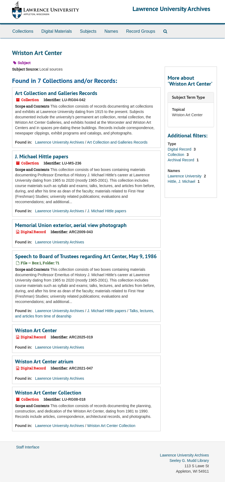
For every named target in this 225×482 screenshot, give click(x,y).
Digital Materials (56, 31)
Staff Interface (27, 447)
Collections (22, 31)
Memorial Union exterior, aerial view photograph (71, 225)
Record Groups (140, 31)
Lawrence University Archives (171, 9)
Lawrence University (185, 176)
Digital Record (180, 149)
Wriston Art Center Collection (48, 392)
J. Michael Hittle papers (41, 156)
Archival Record (181, 160)
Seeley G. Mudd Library (189, 460)
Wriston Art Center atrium (44, 361)
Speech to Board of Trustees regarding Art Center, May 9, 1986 (86, 256)
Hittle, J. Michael (182, 181)
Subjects (88, 31)
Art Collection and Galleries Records (56, 93)
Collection (176, 154)
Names (111, 31)
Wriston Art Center (36, 330)
